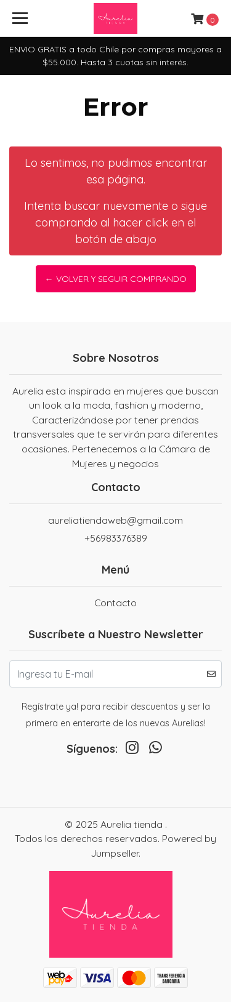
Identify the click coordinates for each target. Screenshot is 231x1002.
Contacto (115, 602)
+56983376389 (115, 538)
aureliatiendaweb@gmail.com (115, 520)
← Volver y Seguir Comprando (116, 278)
